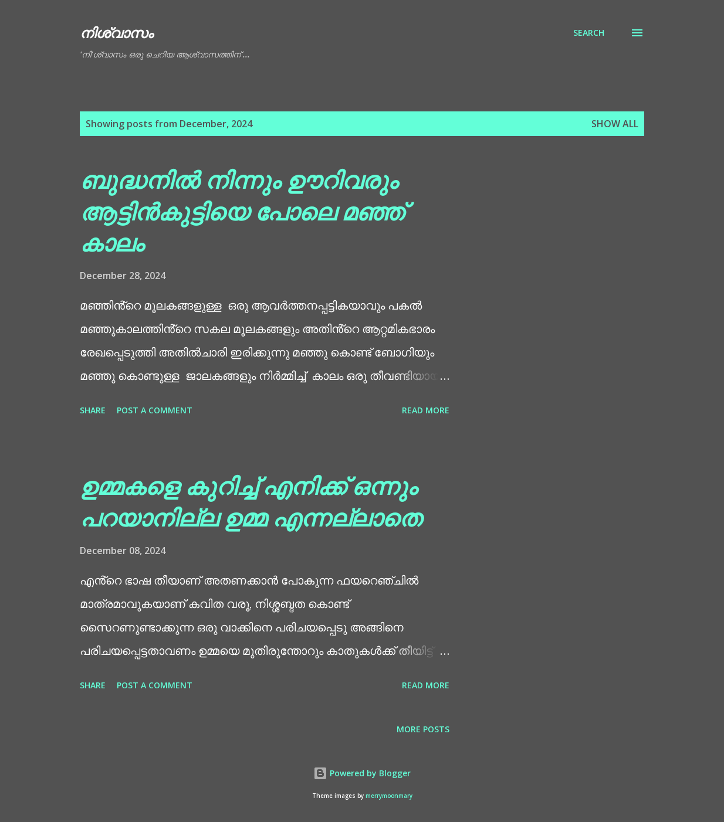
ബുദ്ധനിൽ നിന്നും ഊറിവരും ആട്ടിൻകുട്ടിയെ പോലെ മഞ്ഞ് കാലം (242, 211)
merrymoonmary (389, 796)
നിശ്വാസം (116, 32)
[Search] (588, 33)
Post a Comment (154, 410)
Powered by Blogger (362, 773)
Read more (425, 410)
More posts (423, 729)
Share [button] (93, 410)
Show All (614, 123)
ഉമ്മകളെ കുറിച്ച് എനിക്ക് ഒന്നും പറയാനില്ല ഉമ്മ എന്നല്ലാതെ (250, 501)
